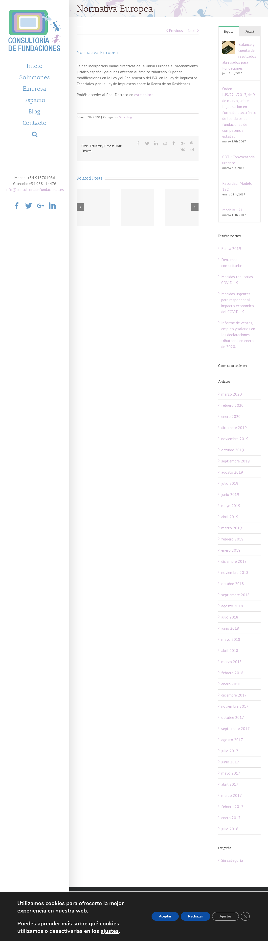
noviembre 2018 (234, 572)
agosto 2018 (232, 605)
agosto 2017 (232, 739)
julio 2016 (229, 828)
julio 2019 (229, 483)
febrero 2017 (232, 806)
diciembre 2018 (234, 561)
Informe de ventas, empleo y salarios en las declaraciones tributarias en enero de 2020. (238, 334)
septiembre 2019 (235, 460)
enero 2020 (231, 416)
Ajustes (225, 916)
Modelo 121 (232, 209)
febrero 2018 (232, 672)
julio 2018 (229, 617)
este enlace (144, 94)
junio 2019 (230, 494)
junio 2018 (230, 628)
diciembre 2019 (234, 427)
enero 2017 (231, 817)
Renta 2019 (231, 248)
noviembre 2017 (234, 706)
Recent (250, 31)
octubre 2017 (232, 717)
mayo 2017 (230, 773)
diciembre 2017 (234, 695)
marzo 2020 (231, 394)
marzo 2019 (231, 527)
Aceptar (165, 916)
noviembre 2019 (234, 438)
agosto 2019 (232, 472)
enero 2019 (231, 550)
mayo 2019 (230, 505)
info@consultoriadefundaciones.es (35, 189)
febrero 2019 (232, 539)
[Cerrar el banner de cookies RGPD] (245, 916)
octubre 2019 (232, 449)
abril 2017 (229, 784)
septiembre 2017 (235, 728)
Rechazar (195, 916)
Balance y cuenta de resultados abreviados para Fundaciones (239, 56)
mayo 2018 (230, 639)
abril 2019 (229, 516)
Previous (176, 30)
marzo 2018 (231, 661)
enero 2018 (231, 683)
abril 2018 (229, 650)
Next (192, 30)
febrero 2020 (232, 405)
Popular (229, 31)
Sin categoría (128, 117)
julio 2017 (229, 750)
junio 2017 (230, 761)
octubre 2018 (232, 583)
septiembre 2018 (235, 594)
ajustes (110, 931)
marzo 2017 (231, 795)
